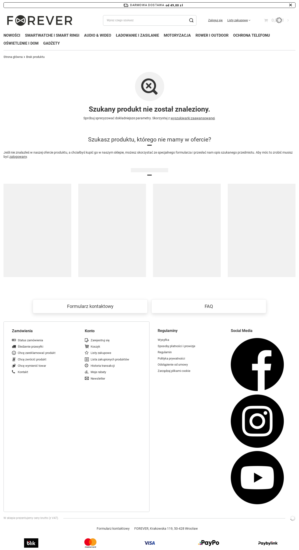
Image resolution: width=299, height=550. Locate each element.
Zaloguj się (215, 20)
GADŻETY (51, 43)
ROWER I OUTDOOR (212, 35)
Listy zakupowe (237, 20)
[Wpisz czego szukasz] (149, 20)
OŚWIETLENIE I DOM (21, 43)
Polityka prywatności (171, 358)
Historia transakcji (103, 365)
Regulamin (165, 352)
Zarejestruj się (100, 340)
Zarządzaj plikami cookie (174, 371)
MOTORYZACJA (177, 35)
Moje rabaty (98, 372)
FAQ (209, 306)
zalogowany (18, 157)
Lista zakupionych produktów (110, 359)
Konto (90, 331)
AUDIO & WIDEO (97, 35)
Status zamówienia (30, 340)
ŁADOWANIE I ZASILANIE (137, 35)
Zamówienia (22, 331)
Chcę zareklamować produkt (36, 353)
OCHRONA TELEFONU (251, 35)
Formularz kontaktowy (90, 306)
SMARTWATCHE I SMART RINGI (52, 35)
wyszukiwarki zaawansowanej (193, 118)
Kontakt (23, 372)
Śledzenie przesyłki (30, 346)
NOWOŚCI (12, 35)
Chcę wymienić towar (32, 365)
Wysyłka (163, 340)
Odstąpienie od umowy (173, 364)
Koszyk (95, 346)
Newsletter (98, 378)
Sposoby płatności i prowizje (176, 346)
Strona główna (13, 57)
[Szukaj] (191, 20)
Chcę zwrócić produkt (32, 359)
